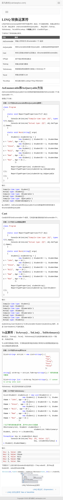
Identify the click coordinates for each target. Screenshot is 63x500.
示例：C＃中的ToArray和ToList (14, 350)
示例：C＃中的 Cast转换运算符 (14, 222)
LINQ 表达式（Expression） (43, 489)
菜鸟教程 (32, 498)
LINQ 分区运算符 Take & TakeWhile (20, 492)
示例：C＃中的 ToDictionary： (14, 391)
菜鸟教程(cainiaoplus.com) (14, 3)
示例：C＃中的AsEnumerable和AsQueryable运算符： (23, 103)
